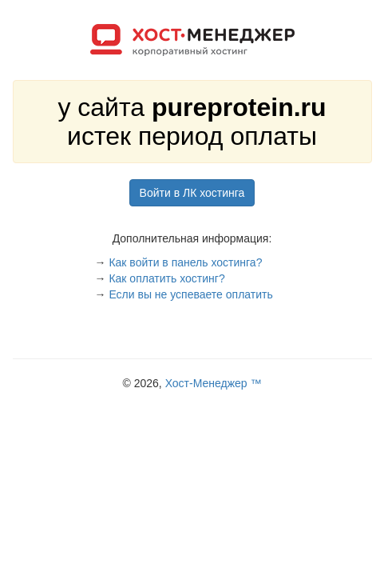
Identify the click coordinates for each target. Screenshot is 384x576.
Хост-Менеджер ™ (213, 383)
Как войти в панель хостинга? (185, 262)
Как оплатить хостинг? (166, 278)
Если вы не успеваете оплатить (190, 294)
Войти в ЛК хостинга (192, 192)
